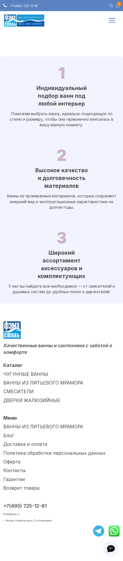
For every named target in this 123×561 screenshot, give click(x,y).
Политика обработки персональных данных (54, 453)
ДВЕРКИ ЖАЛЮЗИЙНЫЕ (31, 400)
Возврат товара (21, 488)
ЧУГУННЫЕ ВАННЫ (25, 374)
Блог (8, 435)
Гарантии (14, 479)
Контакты (14, 470)
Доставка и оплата (25, 444)
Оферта (12, 462)
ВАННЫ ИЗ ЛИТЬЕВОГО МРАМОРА (43, 383)
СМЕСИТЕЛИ (18, 391)
